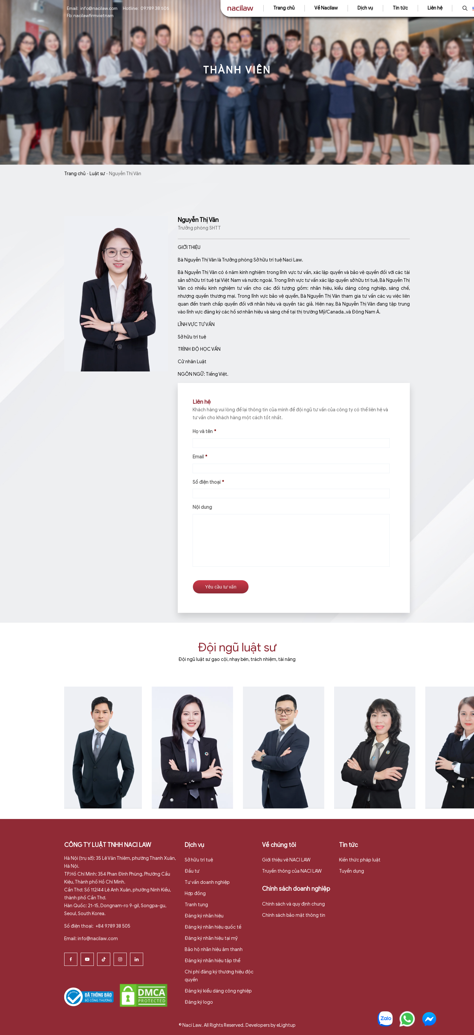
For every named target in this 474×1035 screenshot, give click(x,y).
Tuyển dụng (351, 870)
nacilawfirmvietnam (93, 15)
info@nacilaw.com (99, 8)
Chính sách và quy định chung (293, 903)
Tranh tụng (196, 904)
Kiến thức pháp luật (360, 859)
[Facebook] (70, 958)
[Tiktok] (103, 958)
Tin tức (400, 8)
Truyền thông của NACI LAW (292, 870)
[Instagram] (120, 958)
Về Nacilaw (326, 8)
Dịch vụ (365, 8)
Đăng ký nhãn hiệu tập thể (212, 960)
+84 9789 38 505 (112, 925)
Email (200, 457)
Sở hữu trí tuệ (199, 859)
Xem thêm (101, 814)
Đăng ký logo (199, 1001)
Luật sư (97, 174)
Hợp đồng (195, 893)
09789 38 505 (155, 8)
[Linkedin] (136, 958)
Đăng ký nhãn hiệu (204, 915)
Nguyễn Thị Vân (198, 220)
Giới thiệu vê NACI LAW (286, 859)
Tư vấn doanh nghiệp (207, 882)
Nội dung (202, 507)
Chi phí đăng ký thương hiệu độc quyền (219, 975)
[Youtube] (87, 958)
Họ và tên (204, 431)
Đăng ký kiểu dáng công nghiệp (218, 990)
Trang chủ (284, 8)
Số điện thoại (208, 482)
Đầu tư (192, 870)
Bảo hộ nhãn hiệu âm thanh (214, 949)
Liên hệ (435, 8)
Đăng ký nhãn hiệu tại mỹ (211, 937)
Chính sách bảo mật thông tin (293, 914)
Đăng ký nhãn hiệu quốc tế (213, 926)
